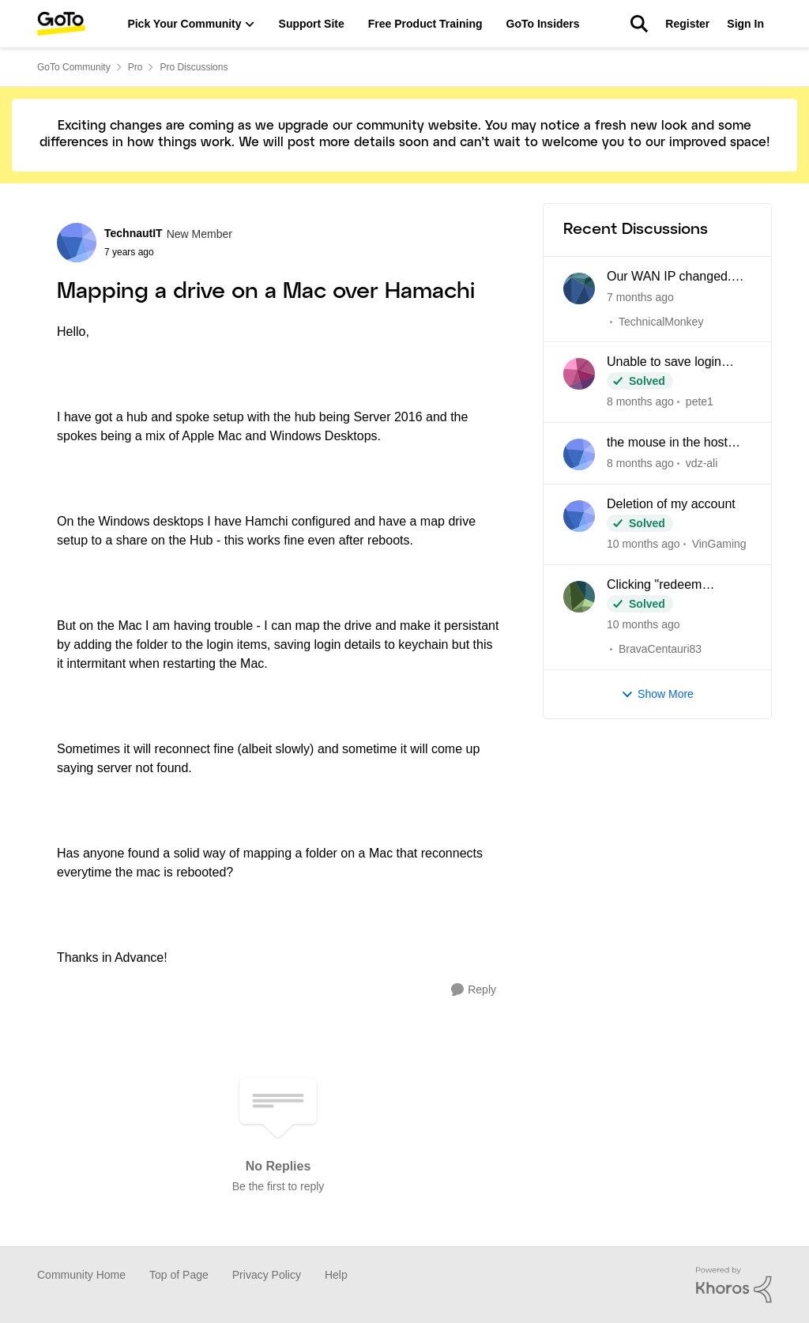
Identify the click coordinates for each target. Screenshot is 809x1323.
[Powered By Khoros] (734, 1285)
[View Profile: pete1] (579, 374)
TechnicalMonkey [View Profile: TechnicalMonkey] (661, 321)
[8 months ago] (640, 402)
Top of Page (179, 1274)
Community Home (81, 1274)
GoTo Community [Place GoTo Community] (74, 67)
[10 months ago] (643, 544)
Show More (657, 694)
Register (687, 23)
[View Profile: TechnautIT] (76, 242)
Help (336, 1274)
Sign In (745, 23)
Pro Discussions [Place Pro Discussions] (194, 67)
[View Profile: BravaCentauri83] (579, 596)
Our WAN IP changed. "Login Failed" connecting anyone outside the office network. (678, 277)
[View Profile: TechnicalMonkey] (579, 288)
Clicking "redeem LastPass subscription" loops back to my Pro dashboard (670, 586)
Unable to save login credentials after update (673, 363)
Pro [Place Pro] (135, 67)
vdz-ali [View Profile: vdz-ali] (701, 463)
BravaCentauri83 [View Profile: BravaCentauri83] (660, 649)
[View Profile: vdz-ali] (579, 454)
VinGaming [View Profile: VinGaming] (719, 543)
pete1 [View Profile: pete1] (699, 401)
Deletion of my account (671, 504)
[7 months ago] (640, 296)
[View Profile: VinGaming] (579, 516)
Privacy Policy (266, 1274)
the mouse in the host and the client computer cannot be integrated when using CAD (672, 443)
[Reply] (473, 990)
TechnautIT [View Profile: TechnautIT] (133, 233)
